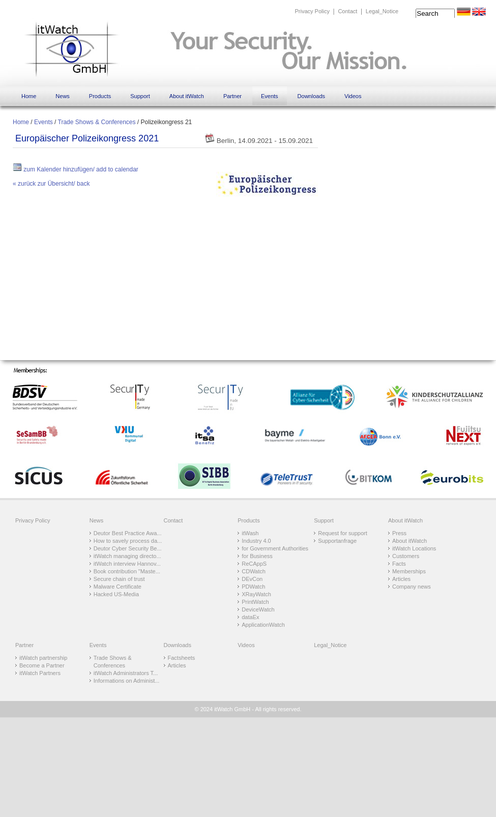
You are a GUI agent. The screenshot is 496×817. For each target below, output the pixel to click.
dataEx (250, 617)
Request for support (342, 533)
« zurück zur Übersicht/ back (51, 183)
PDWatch (253, 586)
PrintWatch (255, 602)
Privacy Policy (312, 11)
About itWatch (186, 96)
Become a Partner (42, 665)
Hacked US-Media (116, 594)
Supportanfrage (337, 541)
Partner (232, 96)
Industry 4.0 (256, 541)
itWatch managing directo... (127, 556)
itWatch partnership (43, 658)
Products (100, 96)
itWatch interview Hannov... (127, 564)
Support (140, 96)
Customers (405, 556)
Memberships (409, 571)
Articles (401, 579)
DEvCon (252, 579)
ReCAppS (254, 564)
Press (399, 533)
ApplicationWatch (263, 625)
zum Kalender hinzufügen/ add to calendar (75, 169)
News (62, 96)
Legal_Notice (382, 11)
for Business (257, 556)
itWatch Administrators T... (126, 673)
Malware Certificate (117, 586)
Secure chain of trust (119, 579)
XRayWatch (256, 594)
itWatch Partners (40, 673)
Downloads (311, 96)
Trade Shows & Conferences (97, 122)
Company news (411, 586)
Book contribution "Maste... (127, 571)
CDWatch (254, 571)
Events (269, 96)
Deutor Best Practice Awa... (128, 533)
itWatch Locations (414, 548)
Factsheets (181, 658)
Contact (347, 11)
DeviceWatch (258, 609)
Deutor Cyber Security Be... (128, 548)
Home (28, 96)
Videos (352, 96)
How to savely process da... (128, 541)
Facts (399, 564)
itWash (250, 533)
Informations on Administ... (127, 681)
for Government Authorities (275, 548)
